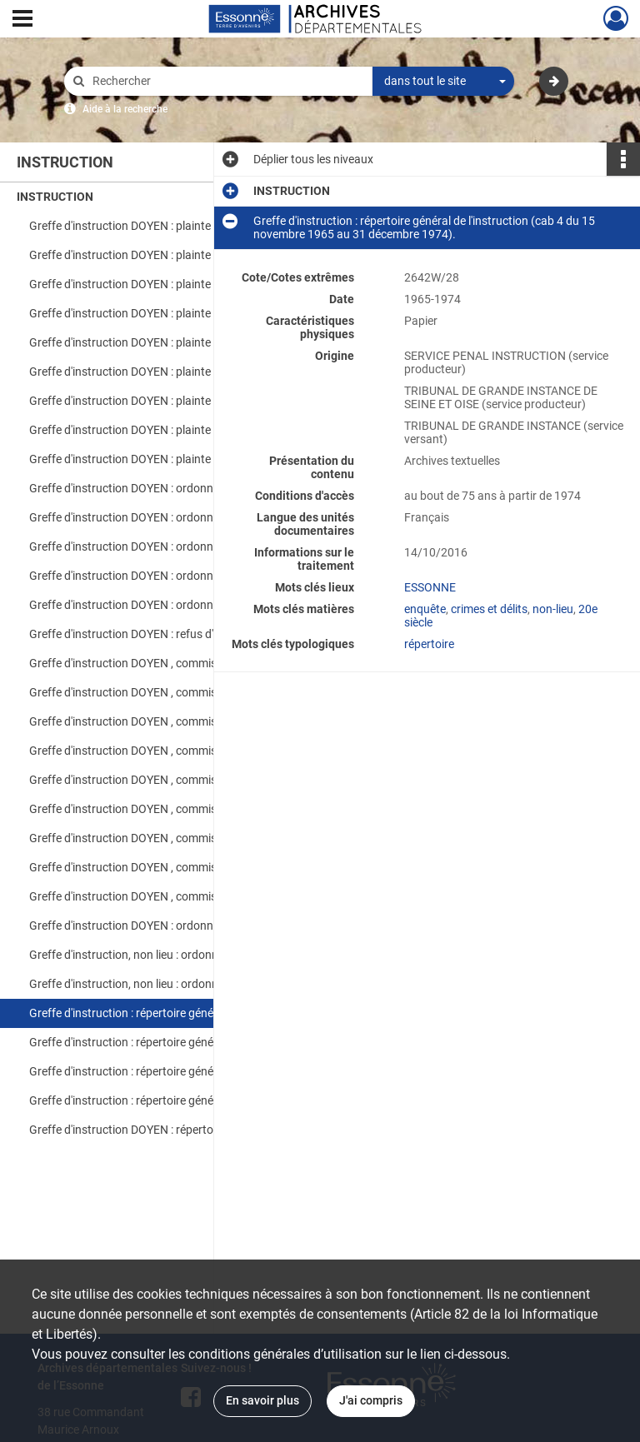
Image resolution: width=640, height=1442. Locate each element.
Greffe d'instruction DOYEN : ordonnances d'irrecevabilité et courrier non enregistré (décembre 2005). (195, 604)
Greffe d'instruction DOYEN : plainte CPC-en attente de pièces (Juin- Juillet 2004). (195, 400)
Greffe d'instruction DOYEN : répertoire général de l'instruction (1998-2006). (195, 1129)
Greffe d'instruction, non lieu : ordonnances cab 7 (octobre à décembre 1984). (195, 954)
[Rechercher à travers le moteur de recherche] (226, 81)
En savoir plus (262, 1400)
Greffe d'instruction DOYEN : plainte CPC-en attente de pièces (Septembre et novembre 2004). (195, 459)
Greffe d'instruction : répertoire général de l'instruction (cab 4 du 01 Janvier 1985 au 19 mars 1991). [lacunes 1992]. (195, 1071)
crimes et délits (489, 609)
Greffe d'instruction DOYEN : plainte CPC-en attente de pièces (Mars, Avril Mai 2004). (195, 430)
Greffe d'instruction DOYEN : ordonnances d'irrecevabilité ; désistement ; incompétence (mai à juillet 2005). (195, 546)
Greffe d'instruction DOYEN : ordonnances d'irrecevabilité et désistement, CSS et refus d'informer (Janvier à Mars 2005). (195, 488)
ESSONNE (430, 587)
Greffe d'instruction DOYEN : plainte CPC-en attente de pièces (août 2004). (195, 225)
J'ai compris (370, 1400)
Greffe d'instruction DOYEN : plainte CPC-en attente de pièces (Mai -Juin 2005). (195, 342)
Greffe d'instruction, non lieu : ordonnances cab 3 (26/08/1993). (193, 983)
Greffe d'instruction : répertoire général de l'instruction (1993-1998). (195, 1100)
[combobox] (443, 82)
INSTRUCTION (55, 196)
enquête (425, 609)
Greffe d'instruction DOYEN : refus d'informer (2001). (163, 634)
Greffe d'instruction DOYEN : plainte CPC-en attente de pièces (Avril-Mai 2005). (195, 284)
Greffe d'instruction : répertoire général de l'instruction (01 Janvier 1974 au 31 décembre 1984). (195, 1042)
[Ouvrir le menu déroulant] (22, 20)
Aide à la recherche (125, 109)
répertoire (429, 644)
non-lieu (552, 609)
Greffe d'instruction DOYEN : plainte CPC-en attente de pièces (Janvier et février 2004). (195, 313)
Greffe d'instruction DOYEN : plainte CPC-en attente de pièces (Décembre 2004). (195, 371)
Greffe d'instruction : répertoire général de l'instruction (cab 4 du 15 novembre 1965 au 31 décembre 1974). (195, 1013)
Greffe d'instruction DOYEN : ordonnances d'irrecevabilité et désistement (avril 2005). (195, 517)
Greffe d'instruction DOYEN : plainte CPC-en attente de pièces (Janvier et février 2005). (195, 255)
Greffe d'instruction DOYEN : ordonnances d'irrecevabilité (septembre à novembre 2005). (195, 575)
